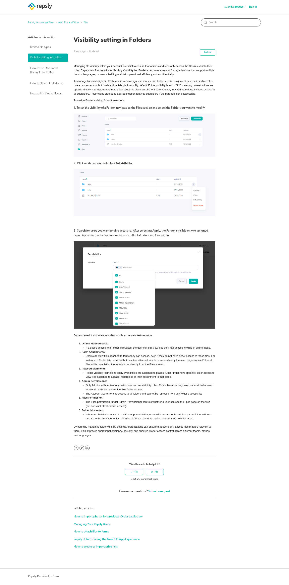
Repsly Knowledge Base (41, 22)
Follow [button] (207, 52)
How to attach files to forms (46, 83)
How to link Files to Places (45, 93)
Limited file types (40, 47)
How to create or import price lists (96, 546)
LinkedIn (87, 447)
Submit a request (234, 6)
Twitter (81, 447)
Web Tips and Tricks (68, 22)
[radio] (134, 472)
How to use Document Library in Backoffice (44, 70)
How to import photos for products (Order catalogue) (108, 516)
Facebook (76, 447)
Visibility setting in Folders (46, 57)
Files (85, 22)
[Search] (231, 22)
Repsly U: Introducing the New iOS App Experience (107, 539)
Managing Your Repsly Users (92, 524)
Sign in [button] (253, 6)
